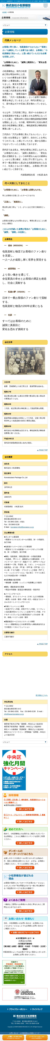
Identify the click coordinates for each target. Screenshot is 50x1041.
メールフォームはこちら (36, 1037)
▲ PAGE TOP (42, 450)
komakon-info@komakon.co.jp (22, 527)
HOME (4, 12)
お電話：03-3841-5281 (14, 1037)
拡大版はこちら (42, 695)
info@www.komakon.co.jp (14, 714)
